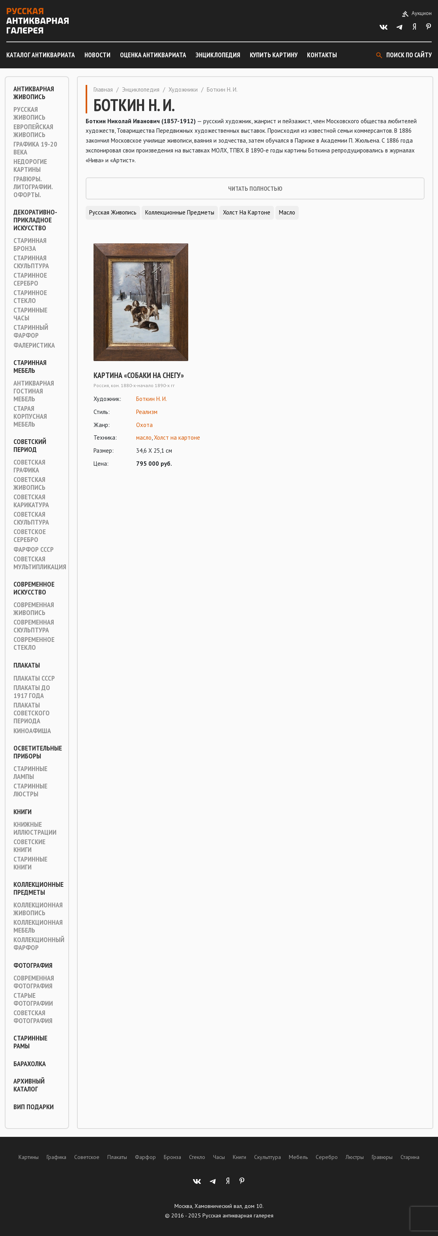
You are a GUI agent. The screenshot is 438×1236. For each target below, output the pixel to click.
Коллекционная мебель (38, 926)
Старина (410, 1157)
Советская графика (29, 466)
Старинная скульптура (31, 262)
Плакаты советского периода (31, 713)
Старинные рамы (30, 1042)
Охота (144, 425)
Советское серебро (29, 536)
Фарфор (145, 1157)
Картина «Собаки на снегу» (139, 375)
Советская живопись (29, 483)
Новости (97, 55)
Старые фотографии (33, 999)
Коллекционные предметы (38, 888)
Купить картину (274, 55)
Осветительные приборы (37, 752)
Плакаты (26, 665)
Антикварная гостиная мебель (33, 391)
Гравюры (382, 1157)
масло (144, 437)
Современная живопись (33, 609)
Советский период (29, 445)
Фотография (32, 965)
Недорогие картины (30, 165)
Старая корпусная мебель (30, 416)
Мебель (298, 1157)
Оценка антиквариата (153, 55)
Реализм (146, 412)
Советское (86, 1157)
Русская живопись (29, 113)
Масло (287, 212)
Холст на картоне (246, 212)
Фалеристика (34, 345)
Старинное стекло (30, 297)
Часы (219, 1157)
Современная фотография (33, 982)
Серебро (327, 1157)
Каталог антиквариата (40, 55)
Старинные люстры (30, 790)
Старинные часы (30, 314)
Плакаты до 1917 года (31, 692)
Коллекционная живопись (38, 909)
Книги (22, 812)
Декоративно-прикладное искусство (35, 220)
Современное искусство (33, 588)
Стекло (197, 1157)
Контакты (322, 55)
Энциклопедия (218, 55)
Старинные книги (30, 863)
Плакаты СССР (34, 678)
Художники (183, 89)
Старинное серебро (30, 279)
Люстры (355, 1157)
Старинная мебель (30, 366)
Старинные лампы (30, 773)
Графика (56, 1157)
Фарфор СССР (33, 549)
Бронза (172, 1157)
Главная (103, 89)
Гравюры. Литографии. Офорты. (32, 187)
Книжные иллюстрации (34, 828)
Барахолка (29, 1064)
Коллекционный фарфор (38, 944)
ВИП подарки (33, 1107)
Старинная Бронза (30, 244)
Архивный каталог (29, 1085)
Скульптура (267, 1157)
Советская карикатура (31, 501)
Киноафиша (32, 731)
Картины (29, 1157)
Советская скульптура (31, 518)
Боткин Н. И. (151, 399)
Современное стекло (33, 643)
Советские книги (29, 846)
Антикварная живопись (33, 93)
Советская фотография (32, 1017)
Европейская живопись (33, 131)
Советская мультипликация (39, 563)
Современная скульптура (33, 626)
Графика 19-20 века (35, 148)
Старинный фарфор (30, 331)
